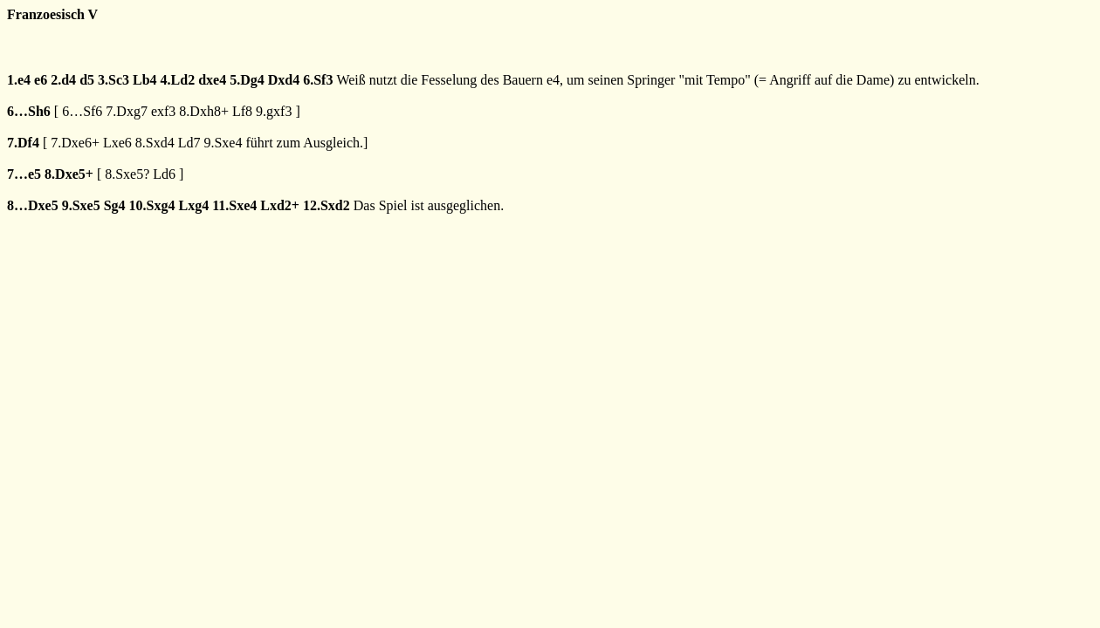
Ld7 (189, 142)
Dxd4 (283, 79)
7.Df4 (23, 142)
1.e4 (19, 79)
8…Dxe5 (32, 205)
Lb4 (145, 79)
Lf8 (242, 111)
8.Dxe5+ (69, 174)
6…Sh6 (29, 111)
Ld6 (164, 174)
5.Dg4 (247, 79)
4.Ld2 (178, 79)
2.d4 (63, 79)
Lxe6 (117, 142)
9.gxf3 (274, 111)
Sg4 (115, 205)
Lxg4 (193, 205)
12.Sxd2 (326, 205)
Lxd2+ (279, 205)
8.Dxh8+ (204, 111)
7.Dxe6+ (75, 142)
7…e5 (24, 174)
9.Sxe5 (81, 205)
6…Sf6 (82, 111)
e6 (40, 79)
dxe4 (212, 79)
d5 (86, 79)
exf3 (163, 111)
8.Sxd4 (155, 142)
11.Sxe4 (234, 205)
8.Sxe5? (127, 174)
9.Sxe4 (222, 142)
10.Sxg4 (152, 205)
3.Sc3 (113, 79)
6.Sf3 (318, 79)
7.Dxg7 (127, 111)
